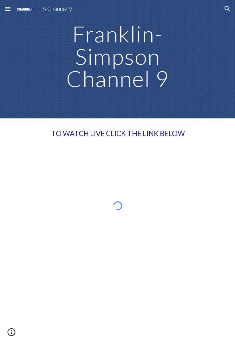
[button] (7, 8)
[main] (117, 59)
